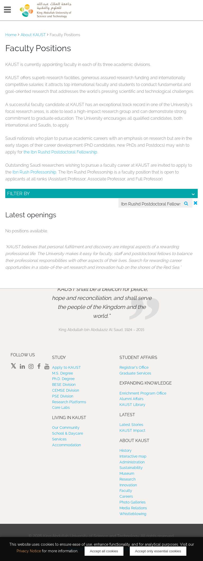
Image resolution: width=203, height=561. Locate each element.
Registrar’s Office (134, 367)
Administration (132, 462)
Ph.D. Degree (63, 379)
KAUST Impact (132, 430)
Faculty (125, 490)
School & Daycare (67, 433)
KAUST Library (132, 404)
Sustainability (131, 468)
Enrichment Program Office (142, 393)
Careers (126, 496)
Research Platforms (69, 402)
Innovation (128, 485)
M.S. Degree (62, 373)
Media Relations (133, 508)
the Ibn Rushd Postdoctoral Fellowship (60, 152)
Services (59, 439)
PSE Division (62, 396)
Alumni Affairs (131, 399)
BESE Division (64, 384)
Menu (7, 10)
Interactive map (132, 456)
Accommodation (66, 445)
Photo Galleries (132, 502)
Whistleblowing (132, 514)
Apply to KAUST (66, 367)
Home (11, 34)
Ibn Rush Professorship (34, 172)
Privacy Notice (29, 551)
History (125, 450)
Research (127, 479)
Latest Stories (131, 425)
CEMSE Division (65, 390)
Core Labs (61, 407)
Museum (126, 473)
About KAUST (33, 34)
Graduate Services (135, 373)
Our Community (66, 427)
